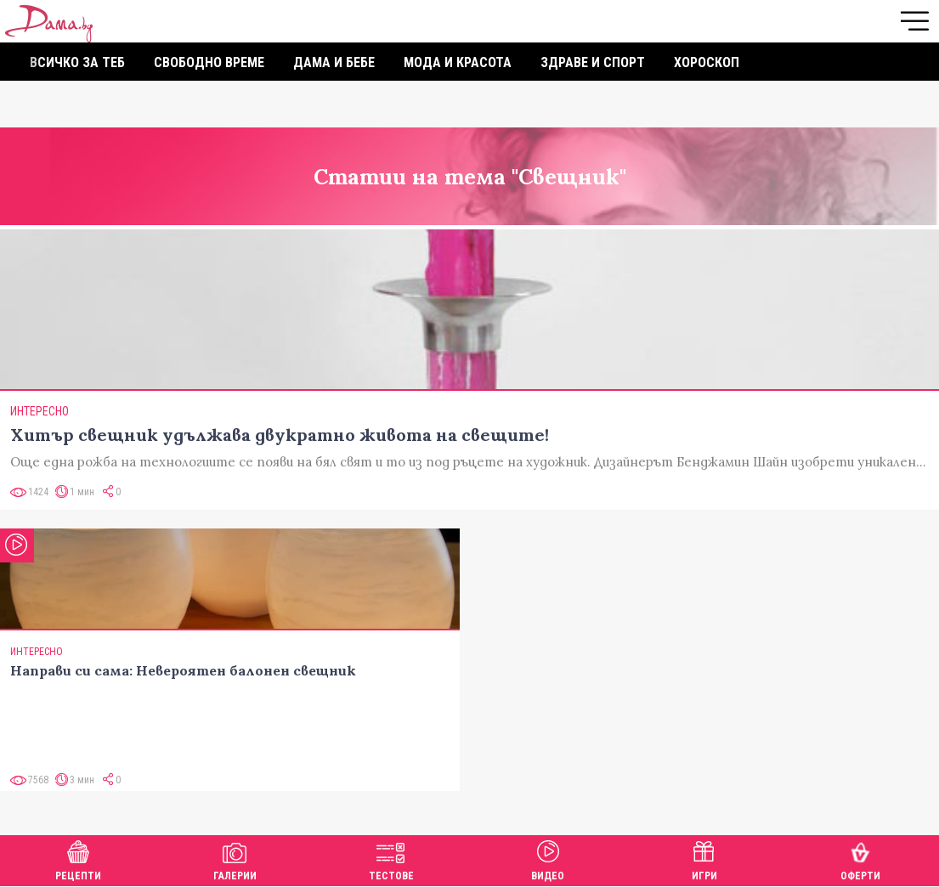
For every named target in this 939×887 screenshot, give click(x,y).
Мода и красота (458, 62)
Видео (547, 858)
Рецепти (78, 858)
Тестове (391, 858)
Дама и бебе (334, 62)
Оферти (860, 858)
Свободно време (209, 62)
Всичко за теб (77, 62)
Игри (704, 858)
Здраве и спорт (592, 62)
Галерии (235, 858)
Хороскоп (706, 62)
